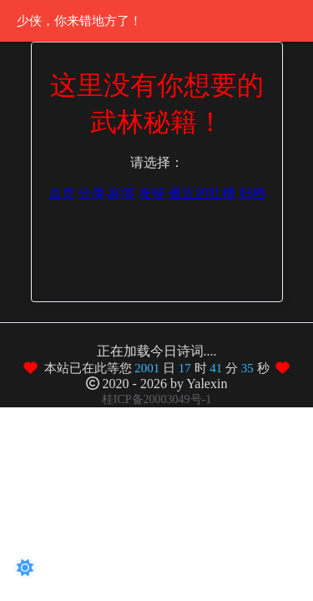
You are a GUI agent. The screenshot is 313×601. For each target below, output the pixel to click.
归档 (252, 193)
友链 (152, 193)
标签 (122, 193)
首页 (61, 193)
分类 (91, 193)
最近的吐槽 (202, 193)
